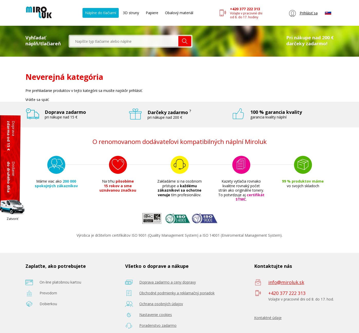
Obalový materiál (179, 12)
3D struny (131, 12)
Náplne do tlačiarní (100, 12)
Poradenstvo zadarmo (158, 325)
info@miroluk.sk (286, 282)
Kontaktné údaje (268, 317)
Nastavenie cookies (155, 314)
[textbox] (124, 41)
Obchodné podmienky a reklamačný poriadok (177, 293)
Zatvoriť (12, 219)
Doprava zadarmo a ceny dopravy (167, 282)
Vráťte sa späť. (37, 99)
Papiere (152, 12)
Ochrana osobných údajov (161, 303)
